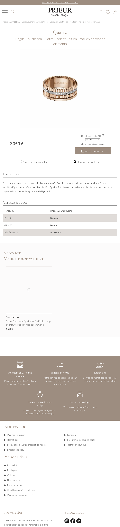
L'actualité (12, 465)
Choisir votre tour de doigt (92, 144)
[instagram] (66, 523)
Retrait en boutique (76, 444)
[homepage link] (60, 12)
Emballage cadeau (15, 449)
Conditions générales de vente (22, 490)
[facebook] (72, 523)
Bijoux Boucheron (28, 22)
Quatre (40, 22)
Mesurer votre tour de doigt (81, 439)
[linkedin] (78, 523)
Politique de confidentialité (20, 495)
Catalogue (12, 475)
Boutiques (12, 470)
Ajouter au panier (93, 151)
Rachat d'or (12, 439)
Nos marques (13, 480)
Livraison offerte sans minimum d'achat (60, 2)
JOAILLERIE (15, 22)
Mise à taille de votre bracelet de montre (27, 444)
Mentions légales (15, 485)
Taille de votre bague (93, 135)
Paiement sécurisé (16, 435)
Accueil (6, 22)
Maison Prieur (15, 457)
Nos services (14, 427)
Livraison (71, 435)
